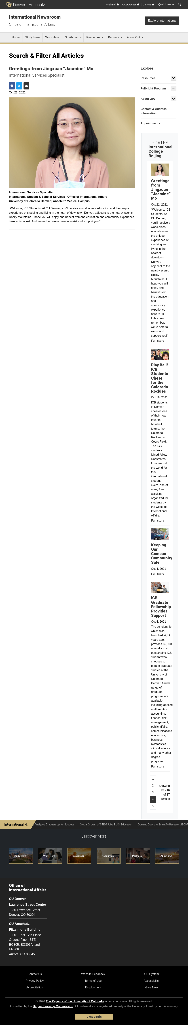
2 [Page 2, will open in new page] (153, 785)
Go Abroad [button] (78, 856)
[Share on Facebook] (12, 85)
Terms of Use (93, 980)
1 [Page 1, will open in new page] (153, 778)
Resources (94, 37)
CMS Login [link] (94, 1016)
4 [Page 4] (153, 799)
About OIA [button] (166, 856)
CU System (151, 974)
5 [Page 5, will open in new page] (153, 806)
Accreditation (34, 987)
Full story (157, 340)
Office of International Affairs (32, 24)
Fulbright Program (153, 88)
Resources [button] (108, 856)
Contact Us (35, 974)
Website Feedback (93, 974)
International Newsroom (35, 17)
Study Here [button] (20, 856)
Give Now (151, 987)
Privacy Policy (35, 980)
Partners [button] (137, 856)
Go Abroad (73, 37)
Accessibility (151, 980)
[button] (173, 78)
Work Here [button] (49, 856)
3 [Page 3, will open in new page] (153, 792)
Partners (115, 37)
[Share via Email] (26, 85)
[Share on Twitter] (19, 85)
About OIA (135, 37)
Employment (93, 987)
